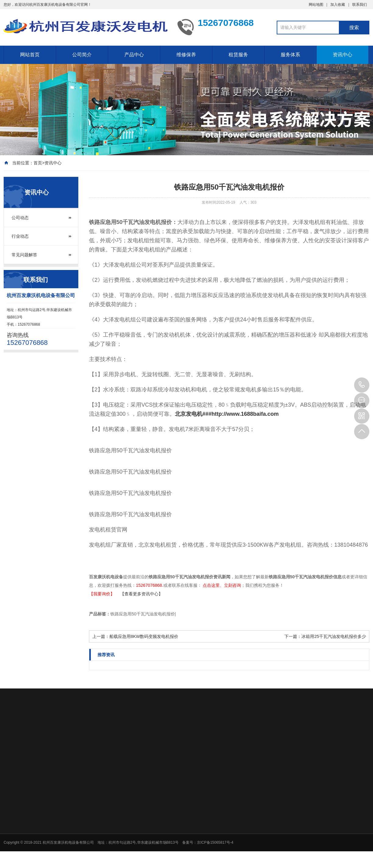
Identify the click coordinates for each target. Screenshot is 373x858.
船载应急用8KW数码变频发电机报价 (143, 636)
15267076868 (361, 385)
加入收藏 (337, 4)
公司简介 (82, 54)
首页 (38, 162)
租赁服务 (238, 54)
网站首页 (30, 54)
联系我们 (359, 4)
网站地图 (316, 4)
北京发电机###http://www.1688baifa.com (227, 414)
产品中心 (134, 54)
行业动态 (20, 236)
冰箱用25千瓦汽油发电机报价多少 (333, 636)
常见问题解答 (24, 254)
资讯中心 (342, 54)
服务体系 (290, 54)
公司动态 (20, 217)
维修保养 (186, 54)
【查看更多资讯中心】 (141, 593)
